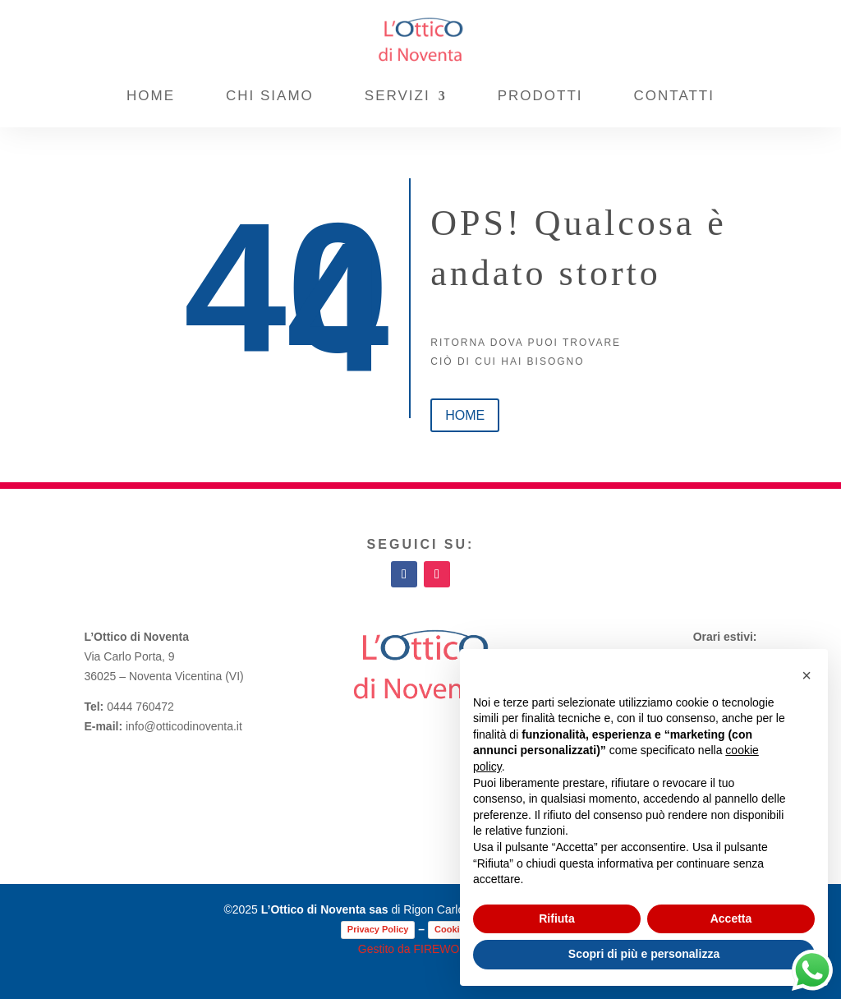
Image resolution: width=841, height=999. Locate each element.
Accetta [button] (731, 918)
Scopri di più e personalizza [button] (643, 953)
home (465, 415)
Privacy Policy (378, 929)
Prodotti (540, 96)
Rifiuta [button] (557, 918)
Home (150, 96)
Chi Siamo (270, 96)
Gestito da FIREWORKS (420, 948)
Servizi (397, 96)
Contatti (674, 96)
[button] (806, 675)
